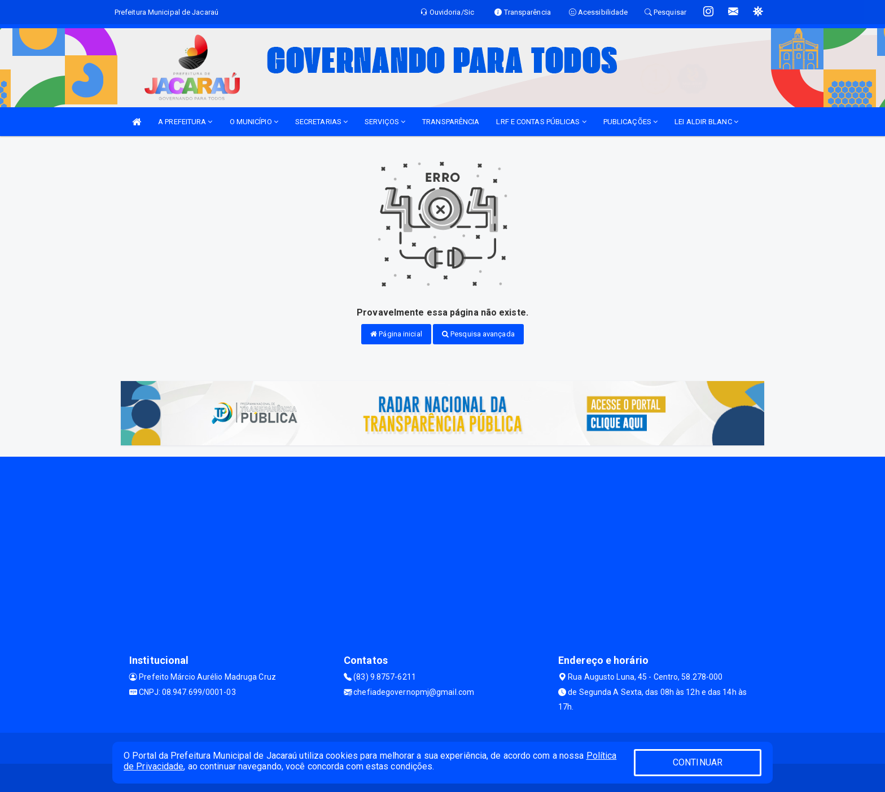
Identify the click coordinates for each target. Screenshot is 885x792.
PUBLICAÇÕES (630, 121)
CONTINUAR (697, 762)
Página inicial (396, 334)
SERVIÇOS (385, 121)
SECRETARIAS (321, 121)
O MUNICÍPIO (254, 121)
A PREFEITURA (185, 121)
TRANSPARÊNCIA (450, 121)
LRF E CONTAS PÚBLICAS (541, 121)
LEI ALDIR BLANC (706, 121)
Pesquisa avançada (478, 334)
